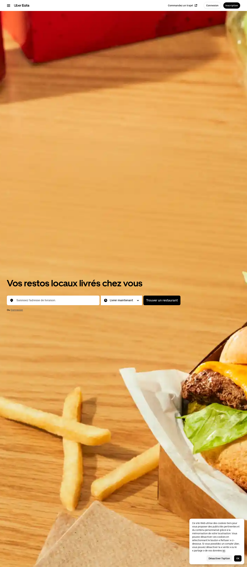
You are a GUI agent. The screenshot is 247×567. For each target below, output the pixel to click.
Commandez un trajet (182, 5)
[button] (121, 300)
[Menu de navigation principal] (8, 5)
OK (237, 558)
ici (223, 550)
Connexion (212, 5)
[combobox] (55, 300)
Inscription (231, 5)
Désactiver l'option (219, 558)
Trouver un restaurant (162, 300)
